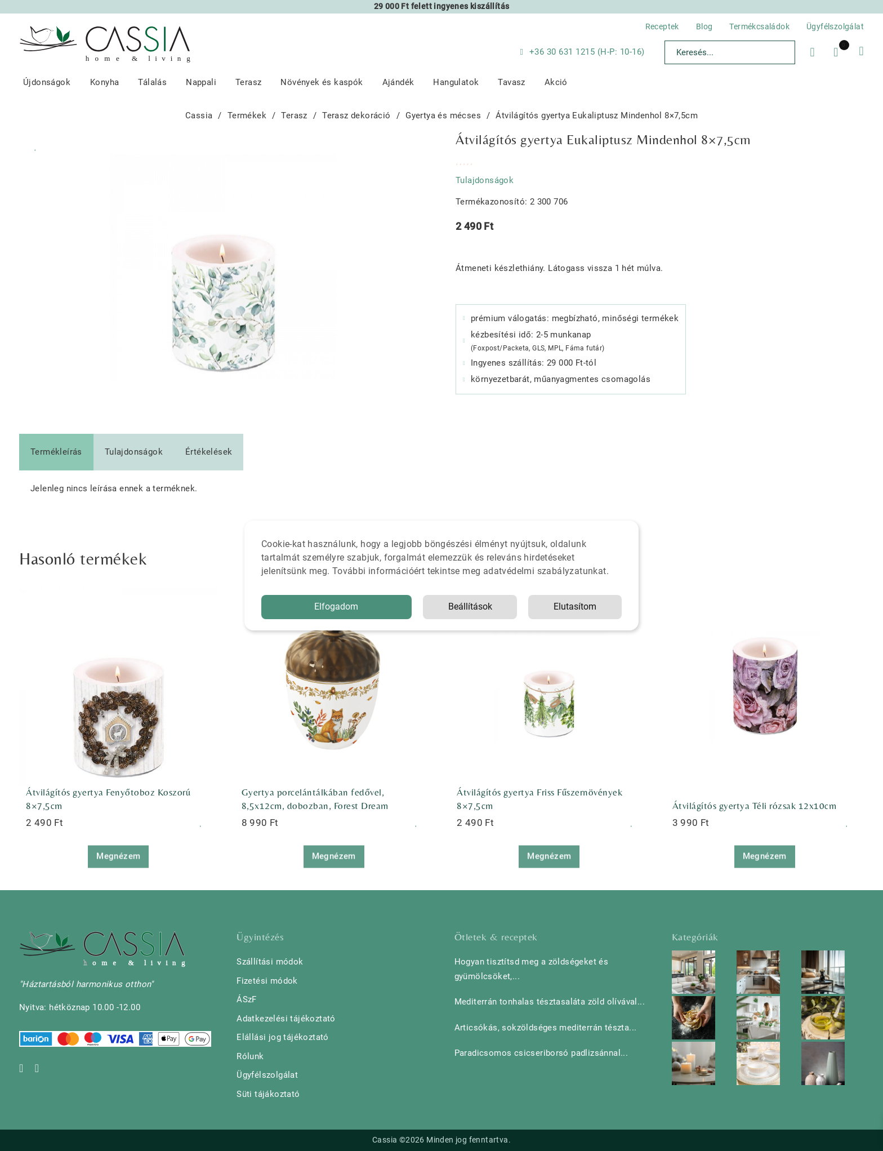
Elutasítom (575, 606)
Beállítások (470, 606)
